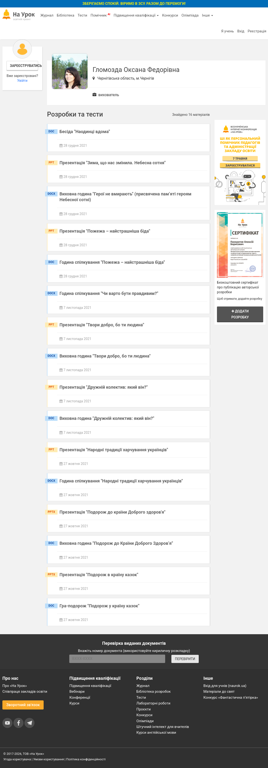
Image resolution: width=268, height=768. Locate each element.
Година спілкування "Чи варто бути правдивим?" (108, 293)
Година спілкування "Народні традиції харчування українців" (121, 480)
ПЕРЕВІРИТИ (185, 659)
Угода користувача (17, 759)
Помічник (100, 15)
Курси (74, 703)
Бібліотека (65, 15)
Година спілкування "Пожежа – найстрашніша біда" (112, 262)
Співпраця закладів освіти (24, 691)
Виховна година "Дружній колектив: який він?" (106, 418)
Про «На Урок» (14, 686)
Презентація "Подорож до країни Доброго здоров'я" (112, 512)
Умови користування (48, 759)
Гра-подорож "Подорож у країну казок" (99, 605)
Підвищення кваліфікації (136, 15)
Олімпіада (189, 15)
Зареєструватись (24, 66)
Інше (207, 15)
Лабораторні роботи (153, 703)
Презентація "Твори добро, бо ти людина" (101, 324)
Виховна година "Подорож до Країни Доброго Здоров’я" (116, 543)
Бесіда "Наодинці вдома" (84, 131)
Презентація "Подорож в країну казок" (98, 574)
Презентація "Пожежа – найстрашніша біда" (104, 231)
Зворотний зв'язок (23, 705)
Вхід (241, 31)
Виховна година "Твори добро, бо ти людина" (105, 355)
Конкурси (170, 15)
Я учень (227, 31)
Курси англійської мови (156, 732)
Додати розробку (240, 314)
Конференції (80, 697)
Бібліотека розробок (153, 691)
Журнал (46, 15)
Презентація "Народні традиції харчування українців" (113, 449)
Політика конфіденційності (85, 759)
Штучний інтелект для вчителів (162, 727)
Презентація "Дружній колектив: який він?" (103, 387)
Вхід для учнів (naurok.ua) (225, 686)
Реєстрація (257, 31)
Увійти (22, 80)
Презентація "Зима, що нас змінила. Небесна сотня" (112, 162)
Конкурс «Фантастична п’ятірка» (231, 697)
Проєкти (143, 709)
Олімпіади (145, 721)
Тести (82, 15)
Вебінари (77, 691)
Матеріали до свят (219, 691)
